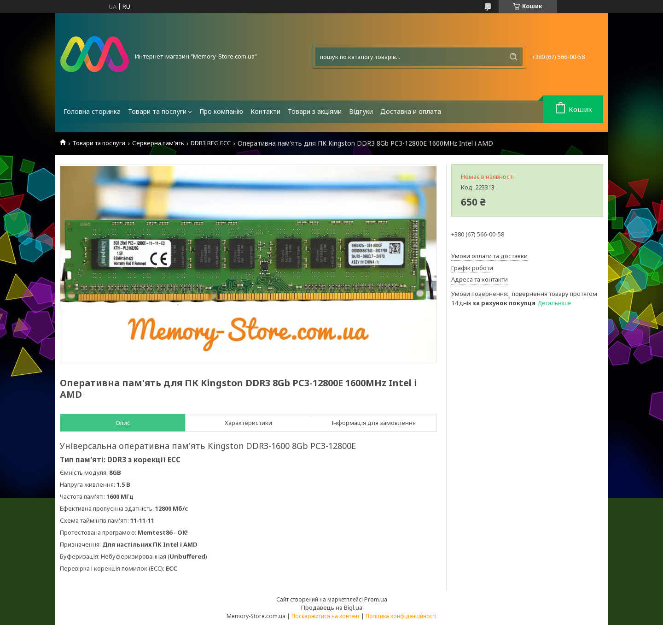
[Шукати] (513, 56)
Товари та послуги (157, 111)
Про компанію (221, 111)
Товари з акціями (315, 111)
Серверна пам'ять (158, 143)
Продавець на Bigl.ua (331, 607)
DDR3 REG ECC (211, 143)
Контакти (265, 111)
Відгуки (361, 111)
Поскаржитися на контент (325, 616)
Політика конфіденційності (401, 616)
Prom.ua (375, 599)
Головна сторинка (92, 111)
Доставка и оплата (410, 111)
